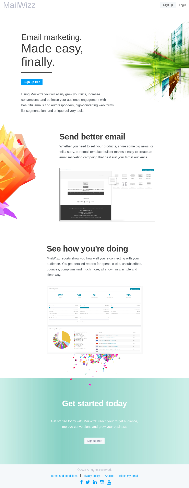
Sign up (168, 5)
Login (182, 5)
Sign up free (32, 82)
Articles (109, 475)
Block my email (128, 475)
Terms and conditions (64, 475)
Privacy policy (91, 475)
